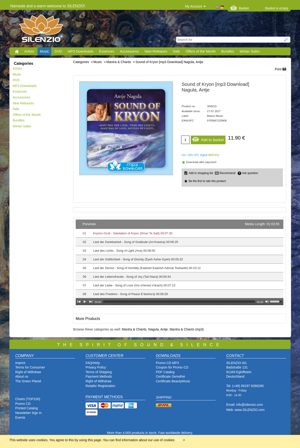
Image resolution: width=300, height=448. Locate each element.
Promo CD (22, 404)
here (179, 440)
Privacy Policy (96, 367)
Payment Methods (99, 376)
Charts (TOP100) (27, 399)
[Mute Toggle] (267, 302)
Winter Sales (249, 51)
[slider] (179, 301)
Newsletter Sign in (28, 413)
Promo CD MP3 (167, 363)
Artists (29, 51)
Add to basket (208, 139)
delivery (213, 155)
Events (20, 417)
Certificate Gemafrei (170, 376)
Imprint (20, 363)
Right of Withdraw (28, 372)
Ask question (250, 173)
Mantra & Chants (134, 329)
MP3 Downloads (80, 51)
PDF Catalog (165, 372)
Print (278, 69)
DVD (58, 51)
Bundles (227, 51)
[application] (179, 262)
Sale (176, 51)
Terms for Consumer (30, 367)
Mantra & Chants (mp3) (187, 329)
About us (21, 376)
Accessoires (129, 51)
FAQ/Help (93, 363)
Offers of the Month (201, 51)
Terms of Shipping (99, 372)
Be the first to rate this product (207, 181)
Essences (106, 51)
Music (44, 51)
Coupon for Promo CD (172, 367)
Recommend (227, 173)
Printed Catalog (26, 408)
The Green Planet (28, 381)
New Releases (156, 51)
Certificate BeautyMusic (173, 381)
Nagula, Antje (158, 329)
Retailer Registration (100, 386)
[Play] (85, 302)
